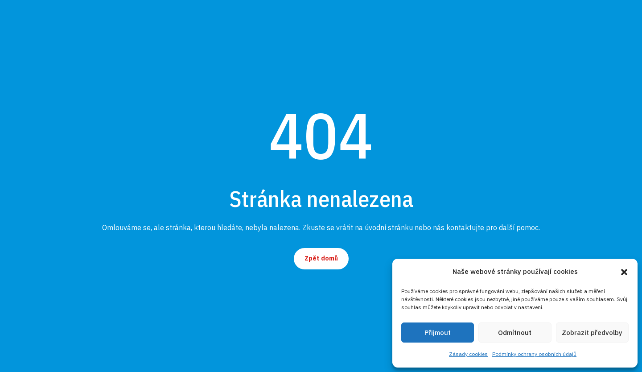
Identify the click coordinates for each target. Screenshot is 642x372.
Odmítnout (514, 332)
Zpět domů (321, 258)
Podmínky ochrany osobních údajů (534, 354)
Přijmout (437, 332)
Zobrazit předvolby (592, 332)
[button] (624, 272)
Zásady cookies (468, 354)
